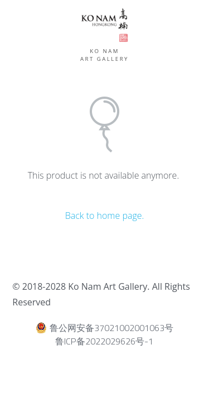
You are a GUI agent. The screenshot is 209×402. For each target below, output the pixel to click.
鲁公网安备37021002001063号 (104, 327)
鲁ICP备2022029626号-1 (104, 341)
